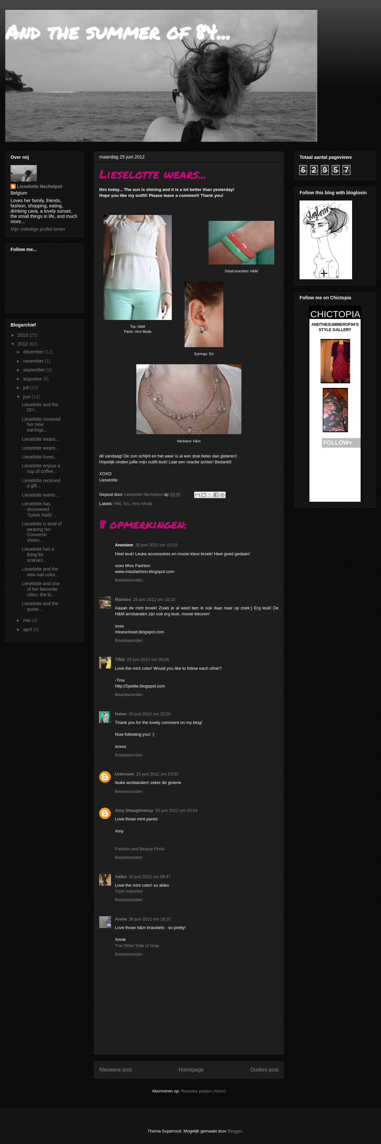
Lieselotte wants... (40, 495)
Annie (121, 919)
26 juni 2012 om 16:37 (150, 919)
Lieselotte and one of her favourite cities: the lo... (40, 589)
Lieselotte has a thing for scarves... (38, 554)
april (28, 629)
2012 (23, 344)
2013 (23, 335)
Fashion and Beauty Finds (140, 848)
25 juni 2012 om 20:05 (148, 659)
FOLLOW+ (337, 442)
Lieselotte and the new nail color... (40, 571)
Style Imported (129, 891)
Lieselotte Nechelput (39, 186)
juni (27, 396)
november (34, 361)
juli (26, 387)
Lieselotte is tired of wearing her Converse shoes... (42, 532)
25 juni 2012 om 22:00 (149, 713)
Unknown (124, 774)
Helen (120, 713)
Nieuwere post (115, 1069)
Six (126, 503)
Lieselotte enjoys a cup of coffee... (41, 468)
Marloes (123, 599)
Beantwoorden (129, 580)
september (34, 369)
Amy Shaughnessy (134, 810)
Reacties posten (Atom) (203, 1091)
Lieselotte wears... (40, 439)
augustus (33, 378)
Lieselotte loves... (39, 456)
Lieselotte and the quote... (40, 606)
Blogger (235, 1131)
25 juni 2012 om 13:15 (156, 544)
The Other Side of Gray (137, 945)
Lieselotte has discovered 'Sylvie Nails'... (39, 509)
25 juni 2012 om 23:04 (176, 810)
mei (27, 620)
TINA (120, 659)
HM (117, 503)
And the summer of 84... (118, 31)
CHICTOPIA (335, 314)
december (34, 351)
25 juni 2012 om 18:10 (154, 599)
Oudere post (264, 1069)
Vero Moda (141, 503)
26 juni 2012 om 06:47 (149, 876)
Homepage (191, 1069)
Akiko (120, 876)
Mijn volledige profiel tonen (38, 229)
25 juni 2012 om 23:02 (157, 774)
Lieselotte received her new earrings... (41, 424)
